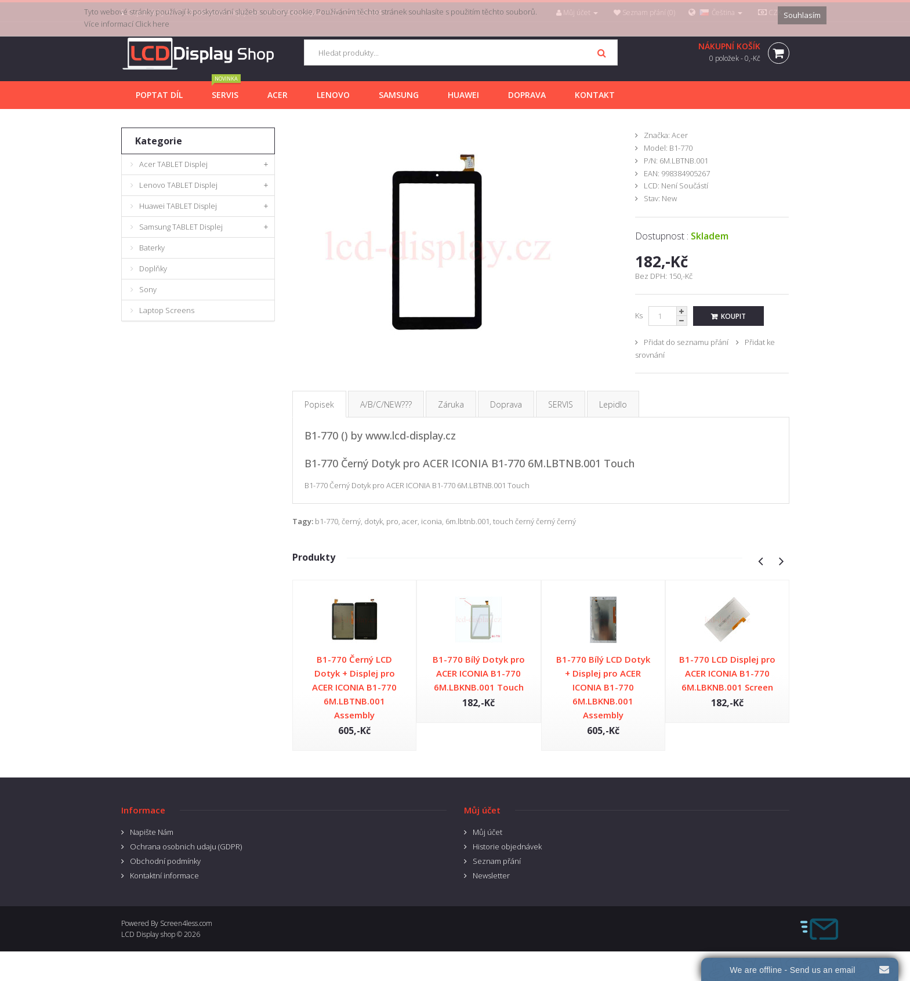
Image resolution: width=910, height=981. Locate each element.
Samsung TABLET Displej (181, 226)
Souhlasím (802, 15)
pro (392, 521)
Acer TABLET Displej (173, 164)
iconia (431, 521)
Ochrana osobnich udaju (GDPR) (186, 846)
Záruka (451, 404)
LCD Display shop (148, 934)
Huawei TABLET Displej (178, 206)
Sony (148, 289)
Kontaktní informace (164, 875)
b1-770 (326, 521)
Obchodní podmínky (165, 861)
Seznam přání (497, 861)
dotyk (373, 521)
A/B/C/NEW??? (386, 404)
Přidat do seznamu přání (686, 342)
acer (410, 521)
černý (351, 521)
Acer (680, 135)
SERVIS (560, 404)
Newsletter (491, 875)
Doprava (506, 404)
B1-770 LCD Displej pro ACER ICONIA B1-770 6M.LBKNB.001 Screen (727, 673)
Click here (152, 24)
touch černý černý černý (534, 521)
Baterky (152, 247)
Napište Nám (151, 832)
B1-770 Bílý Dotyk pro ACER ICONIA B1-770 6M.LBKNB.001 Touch (479, 673)
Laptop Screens (166, 310)
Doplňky (153, 268)
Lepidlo (613, 404)
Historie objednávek (507, 846)
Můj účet (487, 832)
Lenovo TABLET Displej (178, 185)
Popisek (319, 404)
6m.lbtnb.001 (467, 521)
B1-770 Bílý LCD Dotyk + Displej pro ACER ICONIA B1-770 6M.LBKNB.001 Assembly (603, 687)
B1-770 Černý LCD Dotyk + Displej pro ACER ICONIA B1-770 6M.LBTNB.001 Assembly (354, 687)
